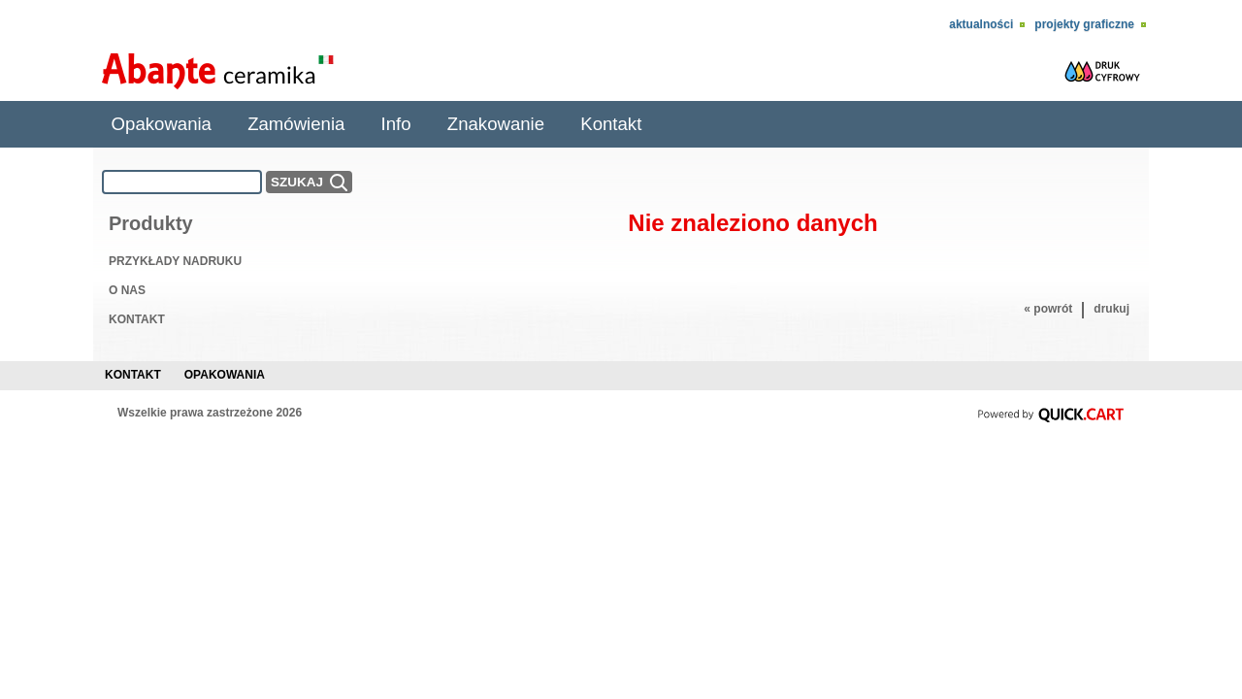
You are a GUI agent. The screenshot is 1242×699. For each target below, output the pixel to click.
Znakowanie (495, 124)
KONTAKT (137, 319)
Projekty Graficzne (1084, 24)
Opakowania (162, 124)
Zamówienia (295, 124)
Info (396, 124)
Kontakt (610, 124)
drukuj (1111, 309)
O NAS (127, 290)
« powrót (1048, 309)
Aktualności (981, 24)
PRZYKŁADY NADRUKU (175, 261)
